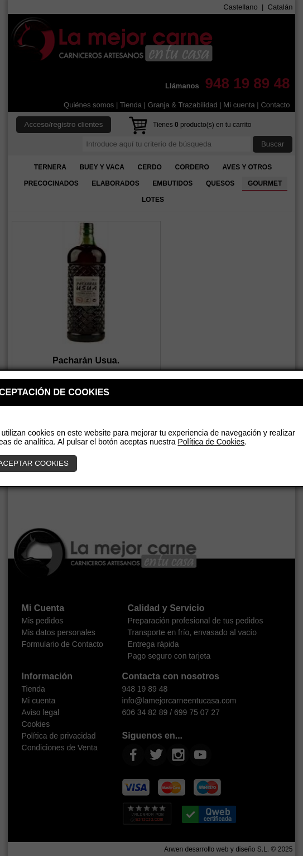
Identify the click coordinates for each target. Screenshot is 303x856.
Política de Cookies (211, 441)
